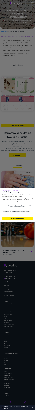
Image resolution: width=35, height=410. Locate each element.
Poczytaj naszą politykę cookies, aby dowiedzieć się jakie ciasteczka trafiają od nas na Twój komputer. (16, 212)
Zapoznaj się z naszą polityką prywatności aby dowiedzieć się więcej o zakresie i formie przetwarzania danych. (17, 205)
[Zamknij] (32, 407)
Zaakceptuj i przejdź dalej (17, 218)
